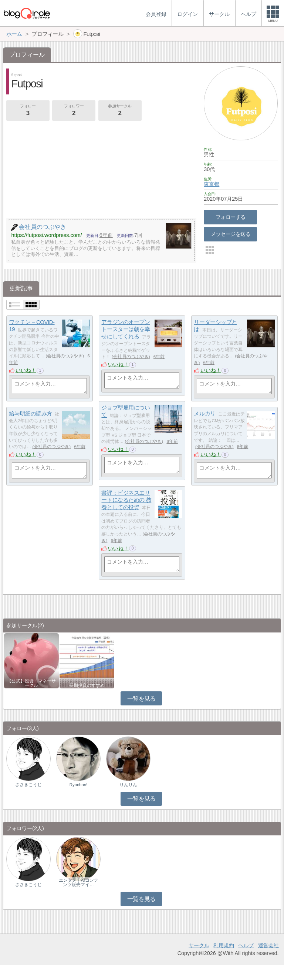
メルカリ (204, 413)
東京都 (211, 184)
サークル (199, 945)
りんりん (128, 784)
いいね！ (26, 370)
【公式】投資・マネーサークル (31, 683)
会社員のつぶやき (64, 356)
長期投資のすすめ (87, 685)
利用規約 (223, 945)
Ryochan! (79, 784)
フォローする (231, 217)
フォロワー (73, 111)
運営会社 (268, 945)
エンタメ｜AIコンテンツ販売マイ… (78, 882)
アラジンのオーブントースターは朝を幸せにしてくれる (125, 329)
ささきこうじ (28, 784)
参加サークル (119, 111)
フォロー (27, 111)
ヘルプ (246, 945)
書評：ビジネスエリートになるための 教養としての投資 (126, 500)
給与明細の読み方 (30, 413)
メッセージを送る (230, 234)
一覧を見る (141, 698)
